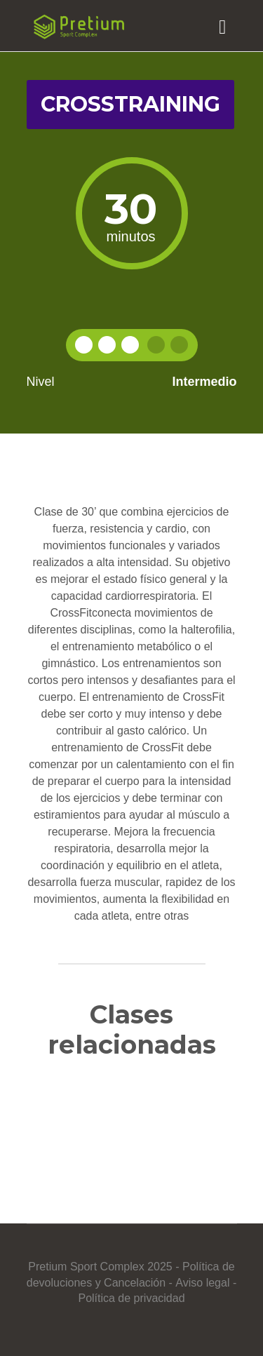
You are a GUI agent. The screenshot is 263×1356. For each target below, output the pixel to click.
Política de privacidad (131, 1298)
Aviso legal (202, 1283)
